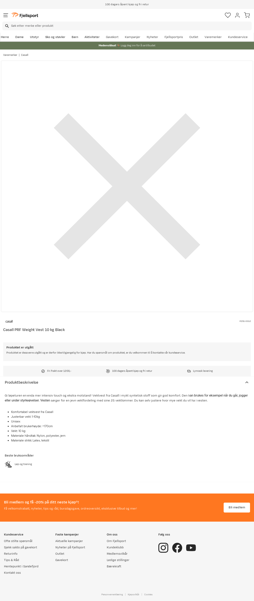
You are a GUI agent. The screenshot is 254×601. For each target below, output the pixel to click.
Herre (5, 37)
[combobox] (127, 26)
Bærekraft (114, 566)
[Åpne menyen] (6, 15)
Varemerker (213, 37)
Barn (75, 37)
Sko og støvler (55, 37)
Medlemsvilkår (117, 554)
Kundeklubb (115, 547)
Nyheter (152, 37)
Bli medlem (237, 507)
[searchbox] (131, 26)
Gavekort (112, 37)
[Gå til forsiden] (25, 15)
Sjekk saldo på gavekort (20, 547)
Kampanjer (132, 37)
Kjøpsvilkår (133, 594)
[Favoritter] (228, 15)
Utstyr (34, 37)
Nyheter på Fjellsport (70, 547)
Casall (25, 55)
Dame (19, 37)
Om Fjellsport (116, 541)
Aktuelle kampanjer (69, 541)
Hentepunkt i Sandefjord (21, 566)
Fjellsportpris (174, 37)
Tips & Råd (11, 560)
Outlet (193, 37)
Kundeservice (238, 37)
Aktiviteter (92, 37)
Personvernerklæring (112, 594)
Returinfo (10, 554)
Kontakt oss (12, 573)
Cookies (148, 594)
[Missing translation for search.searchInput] (7, 26)
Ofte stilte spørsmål (18, 541)
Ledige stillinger (118, 560)
